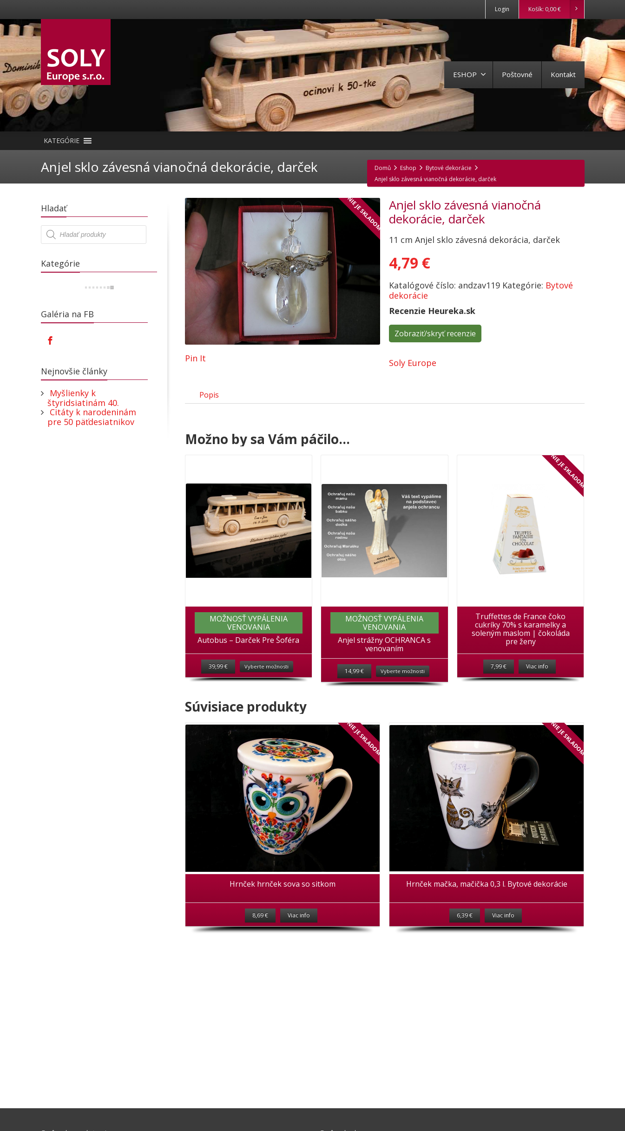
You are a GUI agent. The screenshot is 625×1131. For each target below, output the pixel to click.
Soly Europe (412, 362)
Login (502, 9)
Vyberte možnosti (266, 676)
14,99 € (354, 682)
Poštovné (517, 74)
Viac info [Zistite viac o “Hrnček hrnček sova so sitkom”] (299, 928)
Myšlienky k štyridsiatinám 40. (83, 397)
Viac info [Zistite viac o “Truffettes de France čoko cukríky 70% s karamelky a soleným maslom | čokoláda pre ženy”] (537, 677)
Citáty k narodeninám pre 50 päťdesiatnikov (91, 416)
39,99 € (218, 677)
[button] (61, 140)
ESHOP (469, 74)
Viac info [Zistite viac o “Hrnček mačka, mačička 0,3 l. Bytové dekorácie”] (503, 928)
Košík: (556, 9)
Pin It (195, 358)
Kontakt (563, 74)
